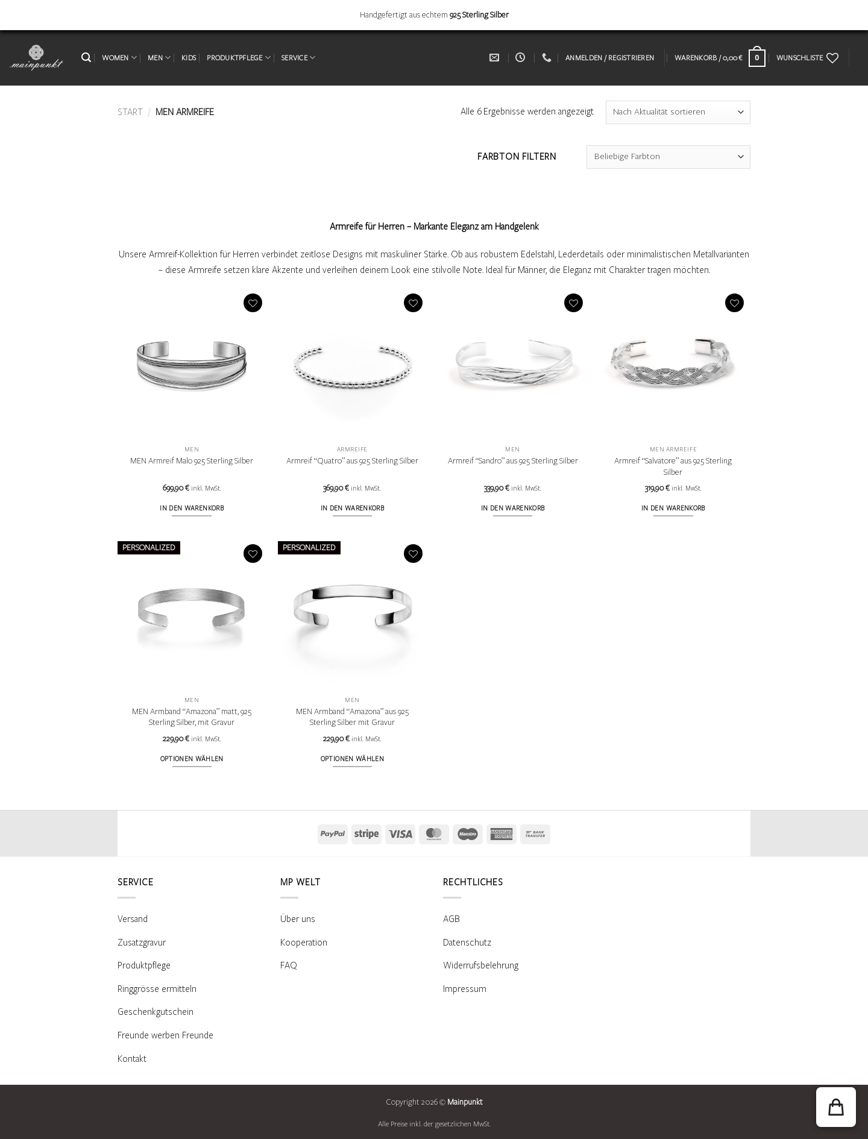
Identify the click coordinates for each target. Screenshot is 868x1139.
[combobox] (668, 157)
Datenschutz (467, 942)
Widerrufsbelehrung (480, 965)
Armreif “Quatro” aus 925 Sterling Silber (352, 461)
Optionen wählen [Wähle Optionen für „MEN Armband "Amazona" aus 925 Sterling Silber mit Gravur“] (352, 759)
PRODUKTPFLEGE (239, 57)
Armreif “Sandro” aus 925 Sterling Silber (513, 461)
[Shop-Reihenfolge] (678, 112)
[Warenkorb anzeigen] (720, 58)
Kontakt (132, 1058)
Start (130, 112)
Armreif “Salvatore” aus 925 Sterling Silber (673, 466)
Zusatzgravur (142, 942)
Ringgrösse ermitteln (157, 989)
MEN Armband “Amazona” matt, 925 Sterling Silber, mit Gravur (191, 717)
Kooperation (303, 942)
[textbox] (668, 156)
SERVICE (298, 57)
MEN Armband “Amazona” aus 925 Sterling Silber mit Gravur (352, 717)
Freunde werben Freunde (165, 1035)
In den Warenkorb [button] (192, 508)
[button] (86, 57)
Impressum (464, 989)
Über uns (297, 919)
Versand (133, 919)
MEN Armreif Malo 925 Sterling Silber (191, 461)
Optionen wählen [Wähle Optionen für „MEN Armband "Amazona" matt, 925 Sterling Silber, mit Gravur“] (192, 759)
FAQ (288, 965)
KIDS (188, 58)
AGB (451, 919)
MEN (159, 57)
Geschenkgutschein (155, 1011)
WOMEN (119, 57)
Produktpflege (144, 965)
